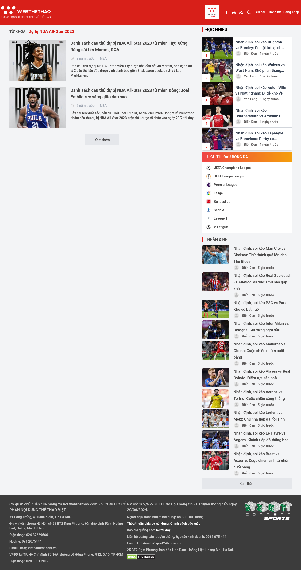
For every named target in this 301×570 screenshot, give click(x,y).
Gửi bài (260, 12)
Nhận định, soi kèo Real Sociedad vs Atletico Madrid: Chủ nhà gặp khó (262, 282)
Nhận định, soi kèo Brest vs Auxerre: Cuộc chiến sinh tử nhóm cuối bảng (262, 460)
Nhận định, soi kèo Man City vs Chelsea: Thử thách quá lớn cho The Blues (260, 255)
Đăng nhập (291, 12)
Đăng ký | (275, 12)
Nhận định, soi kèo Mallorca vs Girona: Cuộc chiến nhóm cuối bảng (259, 351)
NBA (103, 58)
